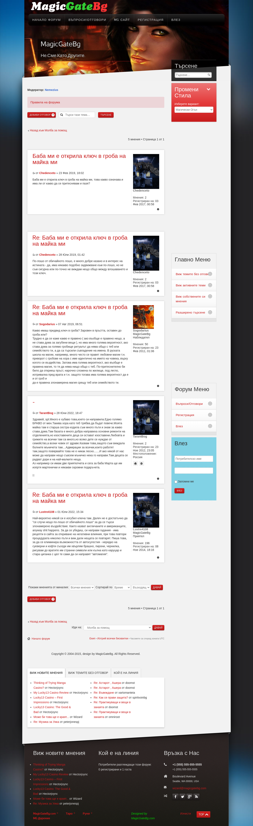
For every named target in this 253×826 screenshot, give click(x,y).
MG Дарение (41, 818)
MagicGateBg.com (44, 813)
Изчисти (185, 813)
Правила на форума (45, 102)
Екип (92, 638)
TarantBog (46, 413)
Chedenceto (47, 173)
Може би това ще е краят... (51, 717)
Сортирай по (113, 587)
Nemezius (51, 90)
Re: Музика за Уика (46, 721)
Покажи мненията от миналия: (61, 587)
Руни (86, 813)
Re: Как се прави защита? (111, 697)
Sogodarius (47, 324)
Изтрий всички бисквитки (112, 638)
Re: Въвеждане (104, 692)
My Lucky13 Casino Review (51, 692)
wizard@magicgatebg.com (189, 788)
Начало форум (41, 638)
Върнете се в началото (158, 209)
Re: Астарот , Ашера (107, 682)
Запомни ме (186, 481)
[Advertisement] (96, 222)
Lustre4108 (46, 511)
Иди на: (77, 627)
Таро (69, 813)
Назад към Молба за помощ (48, 130)
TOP (201, 814)
